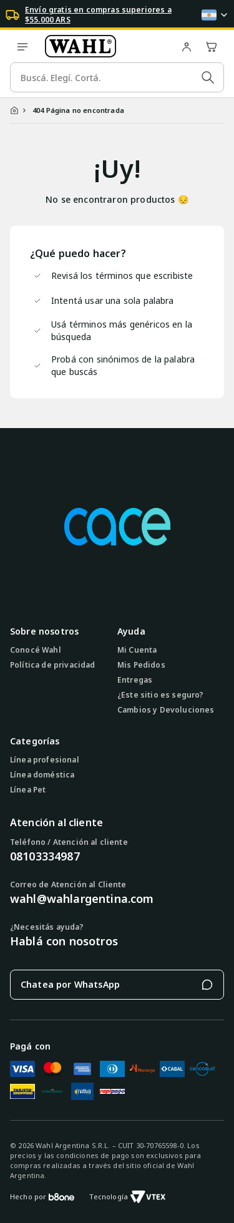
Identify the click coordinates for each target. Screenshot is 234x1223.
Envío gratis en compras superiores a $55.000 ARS (98, 15)
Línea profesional (44, 760)
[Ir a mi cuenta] (186, 46)
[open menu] (22, 46)
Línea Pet (28, 790)
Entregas (134, 680)
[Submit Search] (208, 77)
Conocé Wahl (35, 650)
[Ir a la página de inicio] (104, 46)
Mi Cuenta (137, 650)
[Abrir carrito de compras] (211, 46)
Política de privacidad (52, 665)
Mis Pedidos (141, 665)
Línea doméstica (42, 775)
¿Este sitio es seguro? (160, 695)
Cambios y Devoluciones (166, 710)
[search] (117, 77)
